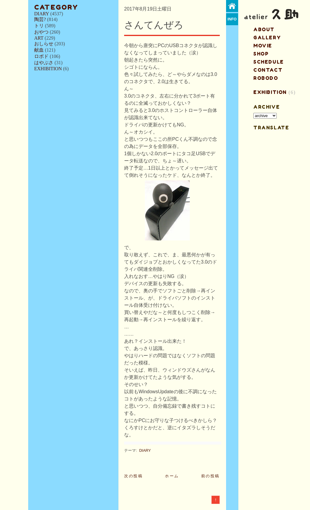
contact (267, 70)
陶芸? (40, 19)
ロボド (41, 56)
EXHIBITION (48, 68)
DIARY (41, 13)
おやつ (41, 32)
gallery (267, 38)
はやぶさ (43, 62)
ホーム (172, 476)
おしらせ (43, 43)
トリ (39, 25)
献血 (39, 50)
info (232, 19)
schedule (268, 62)
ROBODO (265, 78)
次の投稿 (133, 476)
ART (38, 38)
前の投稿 (210, 476)
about (264, 29)
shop (261, 54)
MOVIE (262, 46)
